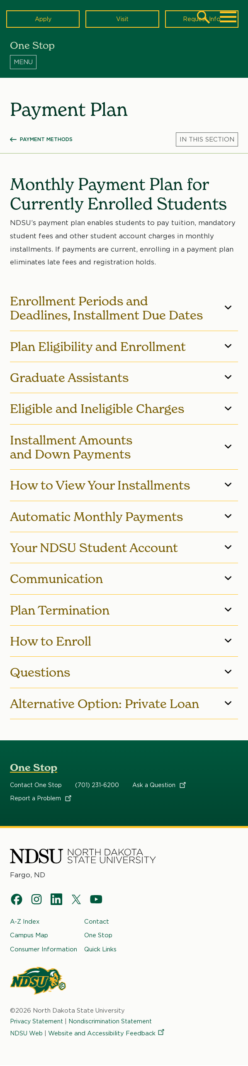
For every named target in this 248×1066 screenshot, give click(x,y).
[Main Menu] (228, 17)
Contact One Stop (36, 785)
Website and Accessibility (107, 1033)
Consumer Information (43, 949)
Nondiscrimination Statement (115, 1021)
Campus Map (29, 935)
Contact (96, 921)
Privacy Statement (38, 1021)
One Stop (33, 767)
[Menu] (124, 61)
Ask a (159, 785)
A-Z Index (24, 921)
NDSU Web (26, 1033)
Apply (43, 18)
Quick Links (100, 949)
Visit (122, 18)
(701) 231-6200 (97, 785)
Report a (41, 798)
